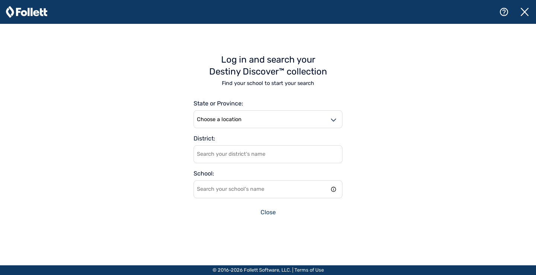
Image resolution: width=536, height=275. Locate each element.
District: (204, 139)
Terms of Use (309, 270)
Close (268, 212)
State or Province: (218, 104)
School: (204, 174)
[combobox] (268, 154)
